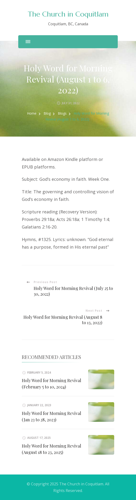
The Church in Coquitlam (68, 14)
